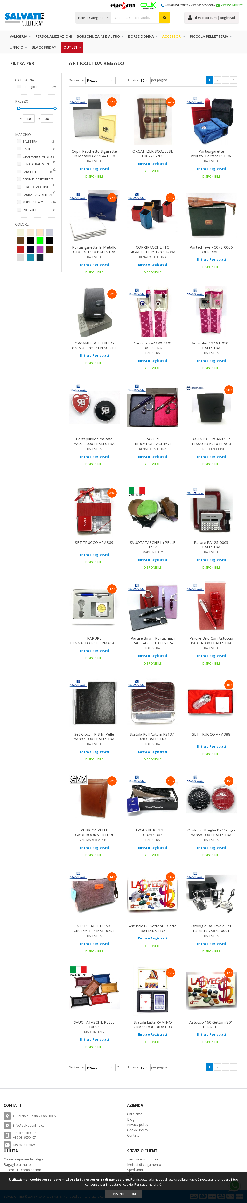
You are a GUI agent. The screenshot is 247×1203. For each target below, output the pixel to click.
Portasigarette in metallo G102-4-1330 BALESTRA (94, 249)
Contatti (133, 1135)
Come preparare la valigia (24, 1159)
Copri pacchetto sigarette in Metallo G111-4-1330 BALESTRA (94, 156)
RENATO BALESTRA (39, 164)
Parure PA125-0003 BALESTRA (211, 544)
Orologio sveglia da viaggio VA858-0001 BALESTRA (211, 832)
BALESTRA (39, 141)
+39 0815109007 (176, 5)
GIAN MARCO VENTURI (39, 156)
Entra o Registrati (94, 168)
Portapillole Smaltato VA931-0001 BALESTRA (94, 441)
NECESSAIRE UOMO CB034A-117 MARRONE (94, 928)
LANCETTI (39, 172)
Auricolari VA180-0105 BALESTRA (152, 345)
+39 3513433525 (231, 5)
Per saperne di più (147, 1184)
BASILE (39, 149)
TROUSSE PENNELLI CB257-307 (153, 832)
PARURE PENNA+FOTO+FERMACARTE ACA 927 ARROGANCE (96, 643)
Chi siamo (135, 1114)
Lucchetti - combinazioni (23, 1169)
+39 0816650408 (202, 5)
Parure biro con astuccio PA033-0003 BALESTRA (211, 640)
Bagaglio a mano (17, 1164)
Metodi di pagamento (144, 1164)
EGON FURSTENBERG (39, 179)
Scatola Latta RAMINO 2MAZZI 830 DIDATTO (152, 1024)
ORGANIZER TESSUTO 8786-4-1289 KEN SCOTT (94, 345)
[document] (123, 1187)
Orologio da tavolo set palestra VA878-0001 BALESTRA (211, 931)
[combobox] (122, 17)
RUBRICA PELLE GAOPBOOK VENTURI (94, 832)
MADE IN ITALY (39, 202)
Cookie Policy (137, 1130)
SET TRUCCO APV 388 (211, 734)
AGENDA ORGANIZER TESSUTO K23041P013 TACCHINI (211, 444)
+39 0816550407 (24, 1137)
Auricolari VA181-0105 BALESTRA (211, 345)
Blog (131, 1119)
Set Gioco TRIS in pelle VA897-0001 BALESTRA (94, 736)
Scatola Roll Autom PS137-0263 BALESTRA (153, 736)
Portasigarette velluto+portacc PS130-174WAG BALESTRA (211, 156)
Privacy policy (137, 1124)
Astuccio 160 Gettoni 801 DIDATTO (211, 1024)
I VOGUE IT (39, 210)
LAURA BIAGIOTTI (39, 195)
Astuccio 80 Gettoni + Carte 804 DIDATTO (153, 928)
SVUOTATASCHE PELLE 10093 (94, 1024)
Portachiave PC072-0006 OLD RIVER (211, 249)
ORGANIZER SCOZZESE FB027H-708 (152, 153)
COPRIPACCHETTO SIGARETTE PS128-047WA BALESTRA (153, 252)
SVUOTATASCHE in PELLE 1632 (152, 544)
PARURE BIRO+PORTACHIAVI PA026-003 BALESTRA (152, 444)
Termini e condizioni (142, 1159)
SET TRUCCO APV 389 (94, 542)
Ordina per (77, 80)
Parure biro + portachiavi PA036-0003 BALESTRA (153, 640)
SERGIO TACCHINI (39, 187)
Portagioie (39, 87)
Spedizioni (135, 1169)
